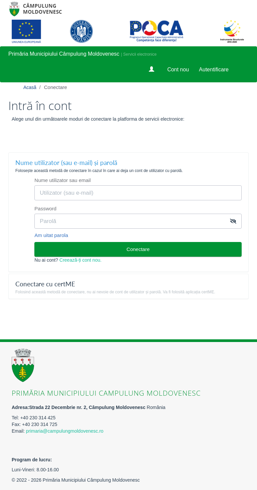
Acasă (30, 87)
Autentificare (214, 69)
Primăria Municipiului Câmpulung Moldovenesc (63, 54)
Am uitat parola (51, 235)
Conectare (55, 87)
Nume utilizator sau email (62, 180)
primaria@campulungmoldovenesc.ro (64, 431)
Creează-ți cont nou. (80, 260)
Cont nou (178, 69)
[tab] (128, 165)
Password (45, 208)
